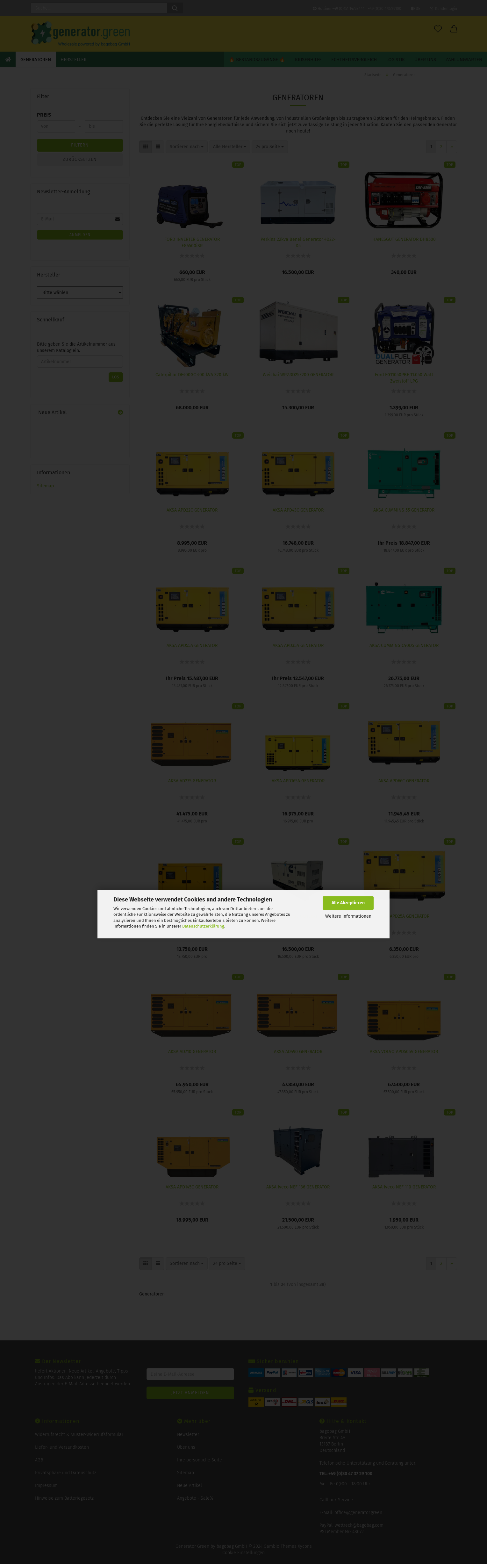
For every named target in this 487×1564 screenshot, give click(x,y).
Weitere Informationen (348, 916)
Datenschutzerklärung (203, 926)
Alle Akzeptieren (348, 903)
